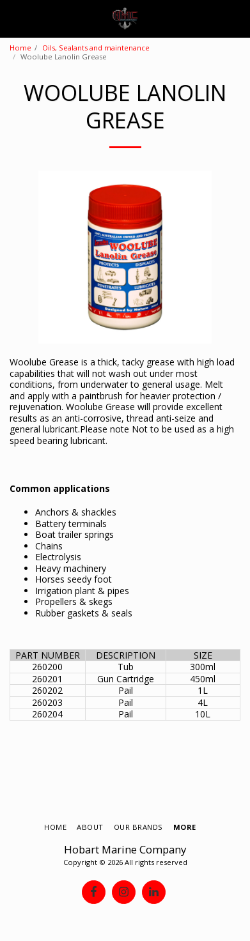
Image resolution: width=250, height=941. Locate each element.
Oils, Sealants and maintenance (96, 47)
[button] (14, 18)
